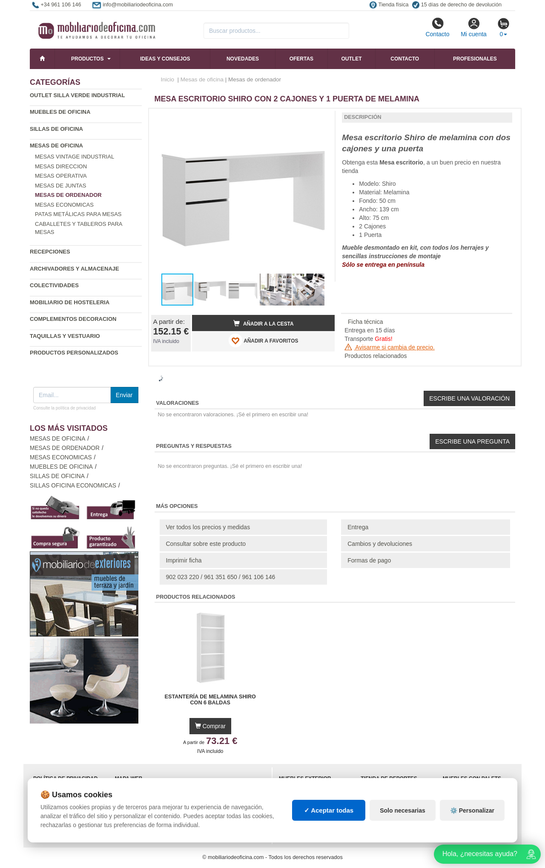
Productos (87, 59)
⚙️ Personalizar (472, 810)
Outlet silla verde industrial (77, 95)
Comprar (210, 726)
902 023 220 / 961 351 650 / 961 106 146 (220, 577)
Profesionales (475, 59)
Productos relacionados (375, 355)
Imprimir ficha (184, 560)
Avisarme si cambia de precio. (389, 347)
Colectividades (54, 285)
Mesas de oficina (56, 145)
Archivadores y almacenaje (74, 268)
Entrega (357, 527)
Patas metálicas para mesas (78, 214)
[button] (320, 118)
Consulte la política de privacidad (64, 408)
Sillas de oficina (56, 129)
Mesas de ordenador (65, 448)
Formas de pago (369, 560)
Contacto (437, 27)
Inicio (168, 79)
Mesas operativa (61, 176)
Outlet (351, 59)
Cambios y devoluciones (379, 543)
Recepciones (50, 251)
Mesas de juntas (60, 185)
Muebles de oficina (60, 112)
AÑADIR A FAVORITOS (263, 340)
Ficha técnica (365, 321)
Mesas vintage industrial (74, 156)
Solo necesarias (402, 810)
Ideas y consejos (165, 59)
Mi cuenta (474, 27)
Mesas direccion (61, 166)
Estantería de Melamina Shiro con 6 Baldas (210, 700)
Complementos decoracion (73, 319)
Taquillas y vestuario (65, 336)
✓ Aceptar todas (329, 810)
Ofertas (301, 59)
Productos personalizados (74, 352)
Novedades (243, 59)
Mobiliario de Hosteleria (69, 302)
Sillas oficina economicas (73, 485)
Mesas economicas (64, 205)
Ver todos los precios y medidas (208, 527)
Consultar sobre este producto (206, 543)
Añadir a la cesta (263, 323)
